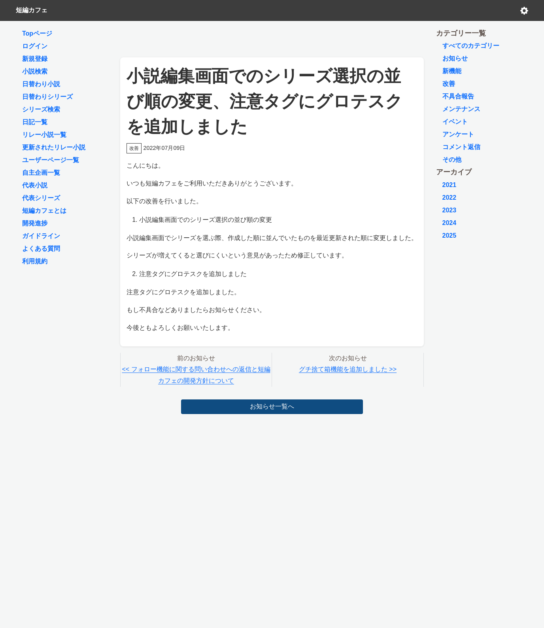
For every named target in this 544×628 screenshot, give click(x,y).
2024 (449, 222)
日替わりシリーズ (47, 96)
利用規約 (34, 261)
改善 (448, 83)
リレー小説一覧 (44, 134)
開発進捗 (34, 223)
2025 (449, 235)
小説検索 (34, 71)
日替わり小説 (41, 84)
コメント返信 (461, 147)
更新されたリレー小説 (53, 147)
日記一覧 (34, 122)
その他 (451, 159)
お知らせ (455, 58)
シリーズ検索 (41, 109)
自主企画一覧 (41, 172)
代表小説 (34, 185)
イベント (455, 121)
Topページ (37, 33)
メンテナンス (461, 109)
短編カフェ (31, 10)
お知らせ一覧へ (272, 406)
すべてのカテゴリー (470, 45)
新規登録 (34, 58)
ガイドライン (41, 236)
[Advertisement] (272, 37)
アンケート (458, 134)
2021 (449, 185)
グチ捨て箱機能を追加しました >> (348, 369)
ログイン (34, 46)
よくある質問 (41, 248)
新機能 (451, 71)
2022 (449, 197)
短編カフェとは (44, 210)
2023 (449, 210)
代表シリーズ (41, 198)
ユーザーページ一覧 (50, 160)
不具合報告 (458, 96)
